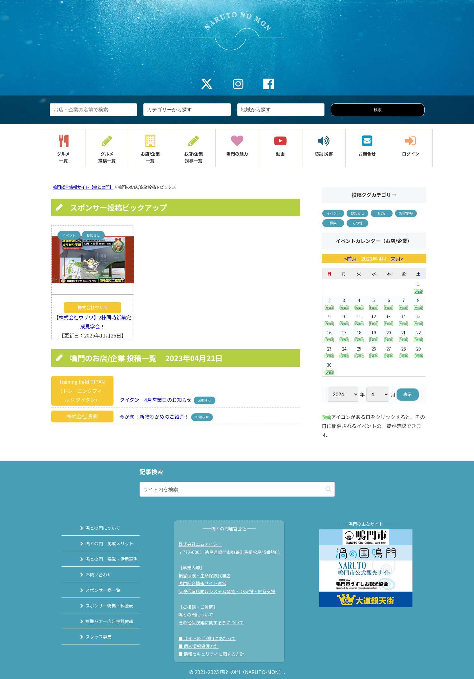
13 (388, 320)
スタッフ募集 (92, 637)
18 (359, 336)
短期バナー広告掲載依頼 (103, 621)
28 (403, 352)
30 (329, 368)
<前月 (351, 258)
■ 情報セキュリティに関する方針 (214, 654)
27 (388, 352)
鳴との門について (96, 528)
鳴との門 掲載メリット (103, 543)
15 (418, 320)
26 (373, 352)
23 (329, 352)
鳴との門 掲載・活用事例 (105, 559)
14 (403, 320)
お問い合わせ (92, 574)
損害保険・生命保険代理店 (207, 575)
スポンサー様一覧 (96, 590)
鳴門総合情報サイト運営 (205, 583)
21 (403, 336)
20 (388, 336)
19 (373, 336)
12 (373, 320)
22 (418, 336)
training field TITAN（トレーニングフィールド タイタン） (82, 390)
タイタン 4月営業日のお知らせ (154, 399)
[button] (328, 489)
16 (329, 336)
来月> (396, 258)
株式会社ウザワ (92, 307)
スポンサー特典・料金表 (103, 605)
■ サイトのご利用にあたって (209, 638)
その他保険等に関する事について (213, 622)
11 (359, 320)
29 (418, 352)
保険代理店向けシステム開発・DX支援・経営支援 (229, 591)
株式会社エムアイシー (202, 544)
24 (344, 352)
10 (344, 320)
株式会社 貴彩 (82, 416)
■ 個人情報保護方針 (201, 646)
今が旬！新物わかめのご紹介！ (153, 416)
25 (359, 352)
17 (344, 336)
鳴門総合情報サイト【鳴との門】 (83, 187)
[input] (237, 489)
